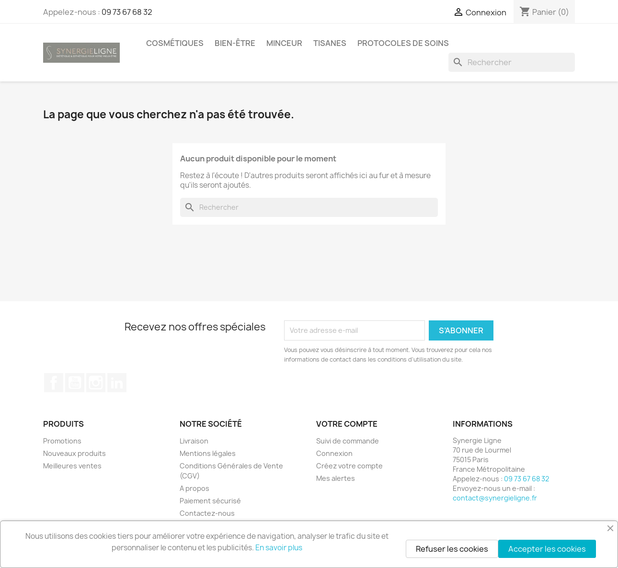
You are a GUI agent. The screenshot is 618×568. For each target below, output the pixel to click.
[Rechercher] (511, 62)
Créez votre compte (349, 465)
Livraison (194, 440)
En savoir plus (278, 548)
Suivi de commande (347, 440)
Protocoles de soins (403, 43)
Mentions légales (208, 453)
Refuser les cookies (452, 549)
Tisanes (329, 43)
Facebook (53, 382)
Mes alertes (335, 478)
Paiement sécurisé (210, 500)
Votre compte (347, 424)
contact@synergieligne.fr (495, 497)
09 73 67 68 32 (127, 12)
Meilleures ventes (72, 465)
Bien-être (235, 43)
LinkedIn (116, 382)
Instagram (95, 382)
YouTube (74, 382)
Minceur (284, 43)
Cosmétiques (175, 43)
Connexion (334, 453)
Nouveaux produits (74, 453)
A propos (194, 488)
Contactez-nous (207, 513)
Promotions (62, 440)
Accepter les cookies (547, 549)
